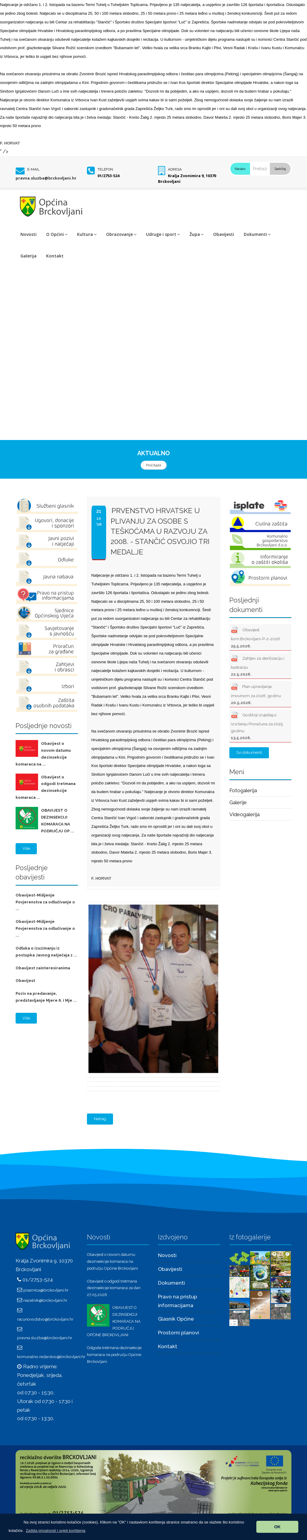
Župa (196, 234)
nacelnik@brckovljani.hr (45, 1300)
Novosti (28, 234)
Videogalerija (244, 814)
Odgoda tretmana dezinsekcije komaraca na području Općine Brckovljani (114, 1354)
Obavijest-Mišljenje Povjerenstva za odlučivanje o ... (45, 902)
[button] (55, 1530)
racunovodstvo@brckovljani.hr (45, 1319)
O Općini (56, 234)
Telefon (105, 169)
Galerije (238, 802)
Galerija (28, 256)
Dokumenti (257, 234)
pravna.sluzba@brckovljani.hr (46, 178)
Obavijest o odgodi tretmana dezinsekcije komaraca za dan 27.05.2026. (114, 1288)
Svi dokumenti (249, 752)
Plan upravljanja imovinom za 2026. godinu (256, 693)
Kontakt (55, 256)
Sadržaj (280, 169)
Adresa (175, 169)
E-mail (33, 169)
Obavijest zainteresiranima (43, 968)
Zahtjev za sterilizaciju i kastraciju (257, 664)
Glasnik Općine (176, 1319)
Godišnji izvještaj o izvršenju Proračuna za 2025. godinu (257, 725)
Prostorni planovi (178, 1333)
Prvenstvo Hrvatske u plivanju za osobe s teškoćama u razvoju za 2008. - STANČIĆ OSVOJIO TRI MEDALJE (160, 531)
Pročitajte (153, 465)
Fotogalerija (243, 790)
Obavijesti (223, 234)
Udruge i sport (163, 234)
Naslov (240, 169)
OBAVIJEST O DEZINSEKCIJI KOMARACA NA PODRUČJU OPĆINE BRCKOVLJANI (114, 1321)
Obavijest (25, 980)
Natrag (100, 1118)
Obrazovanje (121, 234)
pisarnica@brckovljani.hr (46, 1290)
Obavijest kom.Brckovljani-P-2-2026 (255, 636)
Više (26, 848)
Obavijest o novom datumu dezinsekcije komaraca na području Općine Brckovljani (112, 1261)
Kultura (87, 234)
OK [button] (277, 1526)
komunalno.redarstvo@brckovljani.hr (51, 1356)
